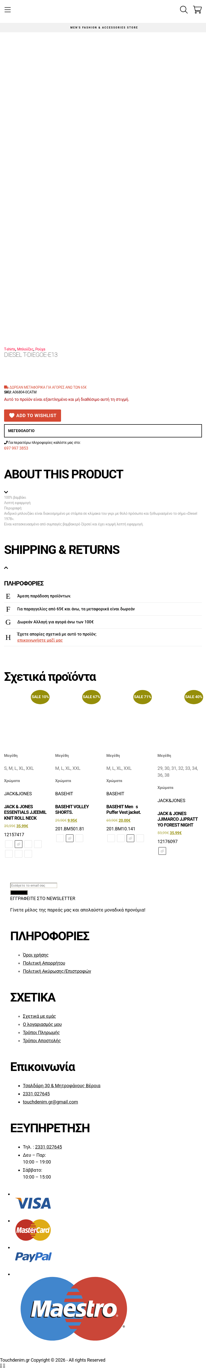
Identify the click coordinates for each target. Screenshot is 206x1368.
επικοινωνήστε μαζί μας (40, 640)
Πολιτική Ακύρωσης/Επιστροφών (57, 971)
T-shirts (9, 349)
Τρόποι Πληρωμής (41, 1032)
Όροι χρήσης (36, 955)
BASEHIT (64, 793)
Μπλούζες (25, 349)
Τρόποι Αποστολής (42, 1040)
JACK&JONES (18, 793)
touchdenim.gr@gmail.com (50, 1102)
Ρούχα (40, 349)
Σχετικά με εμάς (39, 1016)
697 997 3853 (16, 448)
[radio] (9, 844)
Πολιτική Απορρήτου (44, 963)
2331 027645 (36, 1093)
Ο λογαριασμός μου (42, 1024)
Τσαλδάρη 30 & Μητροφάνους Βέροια (61, 1085)
